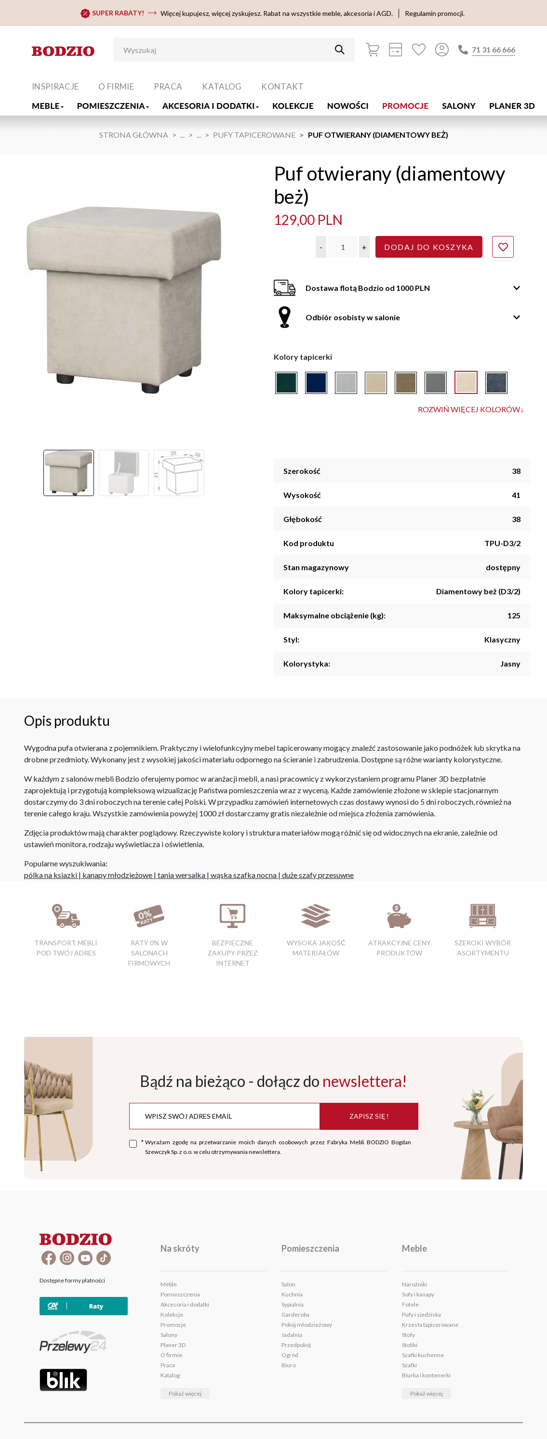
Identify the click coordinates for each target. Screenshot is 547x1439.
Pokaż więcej (185, 1393)
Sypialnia (292, 1304)
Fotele (410, 1304)
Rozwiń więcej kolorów (471, 409)
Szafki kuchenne (423, 1355)
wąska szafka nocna (244, 874)
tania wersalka (181, 874)
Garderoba (295, 1314)
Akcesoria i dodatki (210, 106)
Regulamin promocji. (435, 13)
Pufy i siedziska (421, 1314)
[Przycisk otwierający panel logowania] (442, 49)
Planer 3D (512, 106)
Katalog (221, 86)
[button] (321, 247)
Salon (288, 1284)
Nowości (348, 106)
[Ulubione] (419, 49)
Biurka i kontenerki (426, 1375)
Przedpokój (296, 1344)
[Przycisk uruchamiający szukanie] (339, 49)
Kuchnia (292, 1294)
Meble (48, 106)
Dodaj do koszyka (429, 246)
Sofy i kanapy (418, 1294)
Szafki (409, 1365)
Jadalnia (291, 1334)
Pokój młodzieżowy (306, 1324)
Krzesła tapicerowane (430, 1324)
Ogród (289, 1355)
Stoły (408, 1334)
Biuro (288, 1365)
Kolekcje (293, 106)
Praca (168, 86)
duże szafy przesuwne (318, 874)
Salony (459, 106)
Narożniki (414, 1284)
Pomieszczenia (113, 106)
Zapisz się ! (369, 1116)
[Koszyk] (372, 49)
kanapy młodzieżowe (117, 874)
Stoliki (409, 1344)
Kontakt (282, 86)
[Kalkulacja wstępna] (395, 49)
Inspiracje (55, 86)
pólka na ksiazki (50, 874)
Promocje (405, 106)
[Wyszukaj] (227, 49)
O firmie (116, 86)
